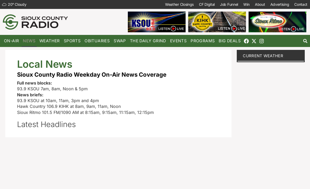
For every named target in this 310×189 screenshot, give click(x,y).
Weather (49, 40)
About (260, 4)
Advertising (279, 4)
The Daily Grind (148, 40)
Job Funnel (229, 4)
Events (178, 40)
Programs (203, 40)
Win (246, 4)
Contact (300, 4)
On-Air (11, 40)
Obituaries (97, 40)
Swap (120, 40)
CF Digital (207, 4)
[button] (305, 41)
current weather (263, 55)
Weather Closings (179, 4)
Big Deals (230, 40)
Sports (72, 40)
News (29, 40)
